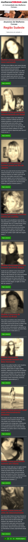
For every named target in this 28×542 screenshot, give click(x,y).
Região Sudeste (14, 27)
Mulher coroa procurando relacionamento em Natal (13, 113)
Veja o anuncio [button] (6, 83)
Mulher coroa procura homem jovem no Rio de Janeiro (12, 165)
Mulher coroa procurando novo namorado (13, 61)
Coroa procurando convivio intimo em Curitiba (13, 215)
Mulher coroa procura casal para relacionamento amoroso (14, 412)
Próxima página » (20, 538)
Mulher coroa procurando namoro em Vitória (13, 462)
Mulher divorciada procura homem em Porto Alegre (13, 266)
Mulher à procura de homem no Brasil (10, 315)
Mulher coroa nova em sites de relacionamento (12, 511)
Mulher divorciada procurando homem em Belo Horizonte (12, 359)
